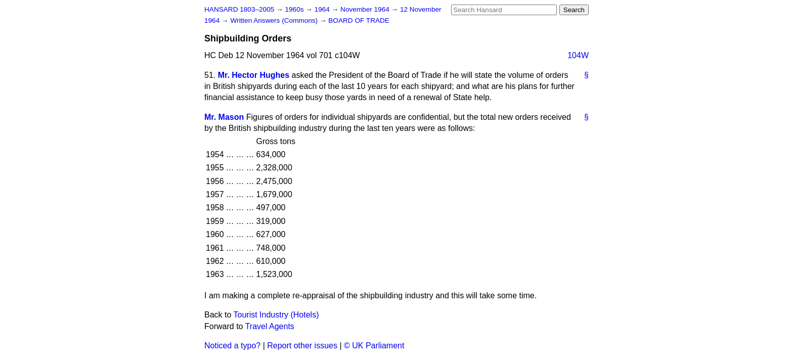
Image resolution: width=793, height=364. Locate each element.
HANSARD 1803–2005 (239, 9)
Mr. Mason (224, 117)
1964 (323, 9)
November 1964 (365, 9)
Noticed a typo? (232, 345)
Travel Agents (269, 326)
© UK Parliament (374, 345)
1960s (295, 9)
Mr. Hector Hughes (253, 75)
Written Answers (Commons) (275, 20)
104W (578, 55)
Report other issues (302, 345)
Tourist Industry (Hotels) (276, 314)
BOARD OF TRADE (358, 20)
